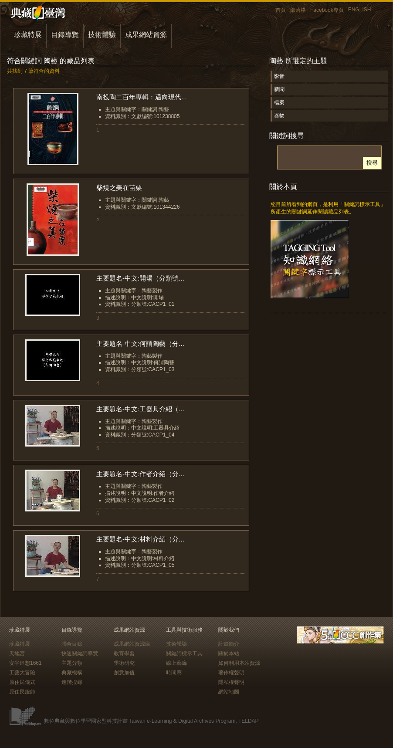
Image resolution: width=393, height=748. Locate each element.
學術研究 (124, 663)
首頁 (280, 10)
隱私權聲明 (231, 682)
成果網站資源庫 (132, 644)
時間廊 (174, 673)
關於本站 (228, 653)
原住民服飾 (22, 692)
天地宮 (17, 653)
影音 (279, 76)
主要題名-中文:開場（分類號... (140, 278)
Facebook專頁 (327, 10)
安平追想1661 (25, 663)
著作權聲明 (231, 673)
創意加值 (124, 673)
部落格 (298, 10)
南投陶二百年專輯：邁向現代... (141, 97)
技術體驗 (102, 34)
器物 (279, 115)
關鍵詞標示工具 (184, 653)
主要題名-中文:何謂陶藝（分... (140, 343)
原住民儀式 (22, 682)
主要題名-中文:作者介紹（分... (140, 473)
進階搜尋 (71, 682)
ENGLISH (359, 10)
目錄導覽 (65, 34)
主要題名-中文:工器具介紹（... (140, 409)
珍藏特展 (28, 34)
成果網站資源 (146, 34)
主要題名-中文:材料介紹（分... (140, 539)
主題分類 (71, 663)
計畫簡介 (228, 644)
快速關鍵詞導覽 (79, 653)
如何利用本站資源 (239, 663)
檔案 (279, 102)
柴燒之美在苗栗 (119, 187)
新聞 (279, 89)
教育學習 (124, 653)
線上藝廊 (176, 663)
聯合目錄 (71, 644)
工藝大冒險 (22, 673)
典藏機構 (71, 673)
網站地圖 (228, 692)
